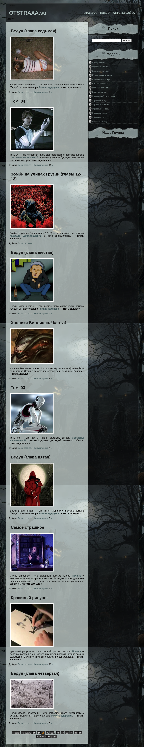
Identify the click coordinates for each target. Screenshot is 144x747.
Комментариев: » (43, 92)
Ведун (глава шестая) (32, 252)
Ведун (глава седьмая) (33, 31)
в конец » (41, 737)
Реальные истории (100, 88)
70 (71, 733)
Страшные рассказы (100, 109)
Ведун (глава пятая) (31, 457)
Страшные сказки (99, 113)
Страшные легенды (100, 104)
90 (80, 733)
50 (63, 733)
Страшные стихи (99, 117)
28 (34, 733)
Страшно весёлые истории (103, 96)
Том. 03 (18, 387)
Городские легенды (100, 67)
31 (48, 733)
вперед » (52, 737)
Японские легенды (100, 121)
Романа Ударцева (48, 87)
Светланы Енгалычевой (24, 157)
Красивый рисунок (30, 597)
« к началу (26, 733)
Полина (76, 575)
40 (58, 733)
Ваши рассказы (25, 92)
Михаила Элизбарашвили (25, 235)
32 (52, 733)
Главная (90, 12)
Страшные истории (100, 100)
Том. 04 (18, 101)
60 (67, 733)
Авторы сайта (124, 12)
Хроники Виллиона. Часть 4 (38, 322)
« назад (15, 733)
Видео (105, 12)
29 (39, 733)
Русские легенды (99, 92)
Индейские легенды (100, 71)
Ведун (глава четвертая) (35, 673)
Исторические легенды (102, 75)
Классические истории (102, 79)
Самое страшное (27, 527)
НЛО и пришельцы (100, 83)
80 (76, 733)
